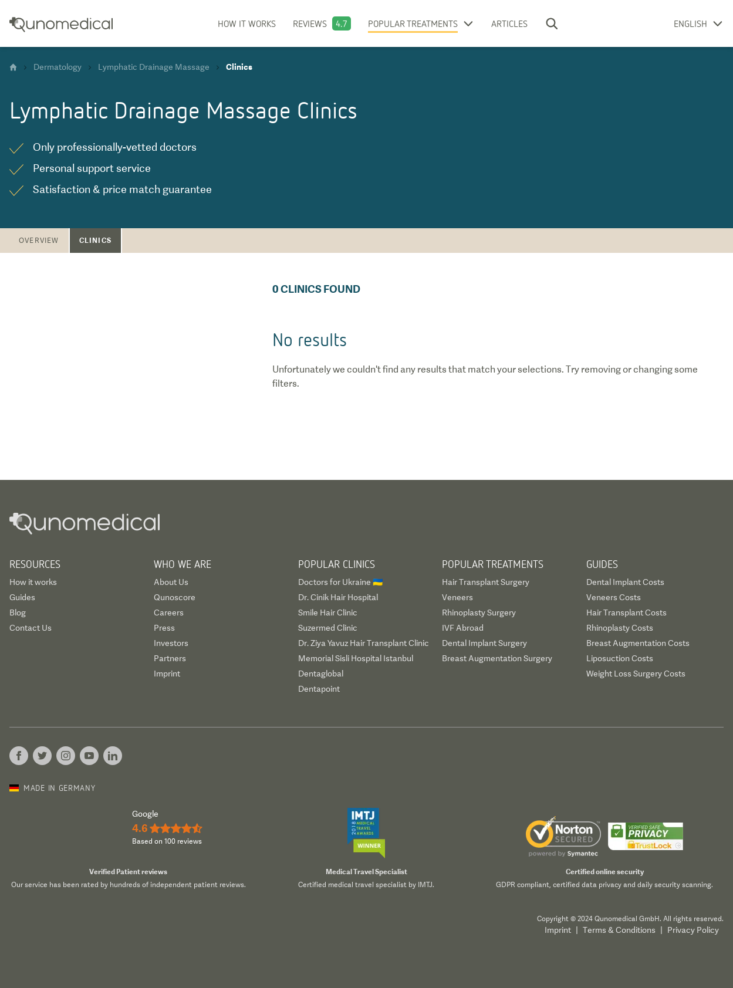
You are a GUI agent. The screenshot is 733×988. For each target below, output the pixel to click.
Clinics (95, 240)
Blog (17, 612)
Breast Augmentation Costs (638, 643)
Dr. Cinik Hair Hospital (338, 597)
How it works (247, 23)
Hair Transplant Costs (626, 612)
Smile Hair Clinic (327, 612)
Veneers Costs (613, 597)
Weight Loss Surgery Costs (635, 673)
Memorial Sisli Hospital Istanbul (355, 658)
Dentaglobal (320, 673)
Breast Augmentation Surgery (497, 658)
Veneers (457, 597)
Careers (169, 612)
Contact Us (30, 627)
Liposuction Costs (619, 658)
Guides (22, 597)
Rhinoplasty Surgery (479, 612)
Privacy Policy (693, 930)
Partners (170, 658)
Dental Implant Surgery (484, 643)
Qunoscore (174, 597)
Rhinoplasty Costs (619, 627)
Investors (171, 643)
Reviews (310, 23)
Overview (39, 240)
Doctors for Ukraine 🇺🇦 (340, 582)
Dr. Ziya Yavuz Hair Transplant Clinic (363, 643)
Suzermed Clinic (327, 627)
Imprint (167, 673)
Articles (509, 23)
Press (164, 627)
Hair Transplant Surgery (485, 582)
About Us (171, 582)
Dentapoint (319, 688)
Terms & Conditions (619, 930)
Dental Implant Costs (625, 582)
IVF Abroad (463, 627)
